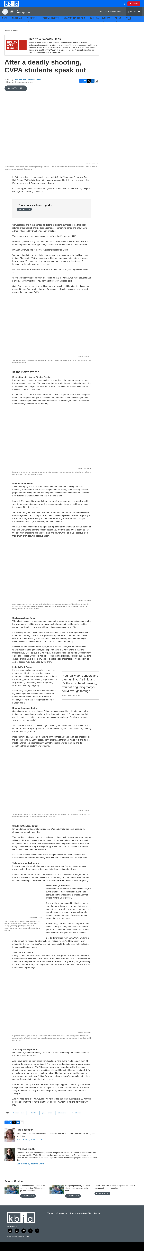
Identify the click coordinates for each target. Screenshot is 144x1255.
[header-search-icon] (125, 6)
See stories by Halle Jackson (30, 1146)
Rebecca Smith (34, 86)
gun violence (47, 1120)
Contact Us (61, 1220)
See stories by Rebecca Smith (30, 1170)
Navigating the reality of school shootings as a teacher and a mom (77, 1195)
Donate (136, 6)
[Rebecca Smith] (9, 1161)
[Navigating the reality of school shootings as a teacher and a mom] (57, 1196)
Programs (17, 22)
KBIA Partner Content (74, 22)
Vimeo (50, 1220)
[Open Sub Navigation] (4, 26)
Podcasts (32, 22)
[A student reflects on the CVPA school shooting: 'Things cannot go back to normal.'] (11, 1196)
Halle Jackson (20, 86)
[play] (5, 16)
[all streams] (134, 16)
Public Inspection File (80, 1220)
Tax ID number (129, 23)
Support (106, 22)
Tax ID (97, 1220)
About (118, 22)
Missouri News (11, 37)
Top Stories (76, 1120)
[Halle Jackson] (9, 1141)
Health (33, 1120)
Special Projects (50, 22)
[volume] (12, 16)
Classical (94, 23)
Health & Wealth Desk (45, 46)
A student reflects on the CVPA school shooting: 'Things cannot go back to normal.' (32, 1195)
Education (62, 1120)
